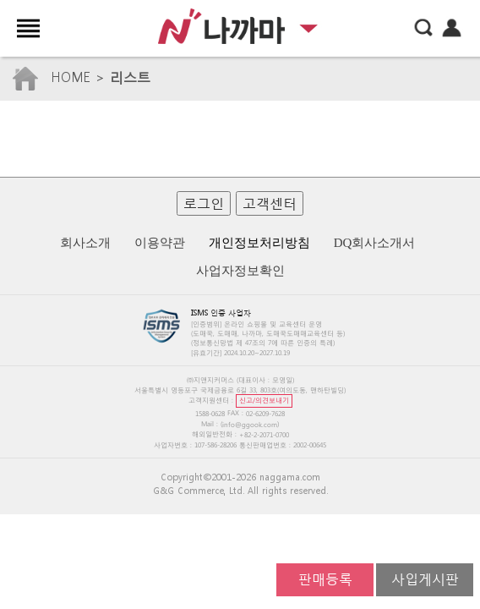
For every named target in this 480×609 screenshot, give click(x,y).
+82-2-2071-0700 (264, 435)
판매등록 (325, 578)
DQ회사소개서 (375, 243)
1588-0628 (210, 413)
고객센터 (270, 202)
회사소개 (85, 243)
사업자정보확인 (240, 270)
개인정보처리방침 (259, 243)
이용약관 (159, 243)
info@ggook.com (249, 424)
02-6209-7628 (265, 413)
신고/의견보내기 (264, 399)
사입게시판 (425, 578)
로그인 (203, 202)
